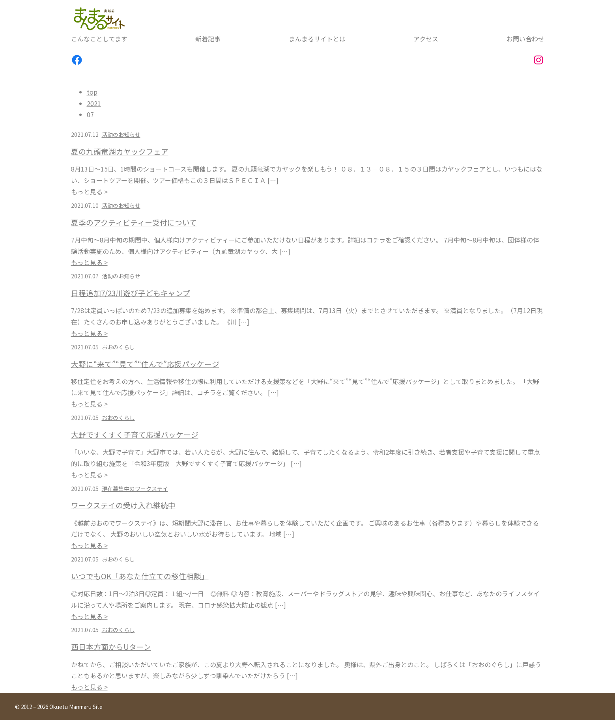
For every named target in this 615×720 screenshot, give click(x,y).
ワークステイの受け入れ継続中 (123, 505)
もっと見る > (89, 191)
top (92, 92)
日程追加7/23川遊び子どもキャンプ (130, 293)
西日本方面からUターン (111, 646)
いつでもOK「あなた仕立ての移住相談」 (140, 576)
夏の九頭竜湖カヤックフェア (119, 151)
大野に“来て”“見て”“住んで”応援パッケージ (145, 364)
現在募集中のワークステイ (135, 488)
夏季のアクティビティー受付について (134, 222)
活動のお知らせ (121, 134)
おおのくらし (118, 347)
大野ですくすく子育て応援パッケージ (134, 434)
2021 (94, 103)
